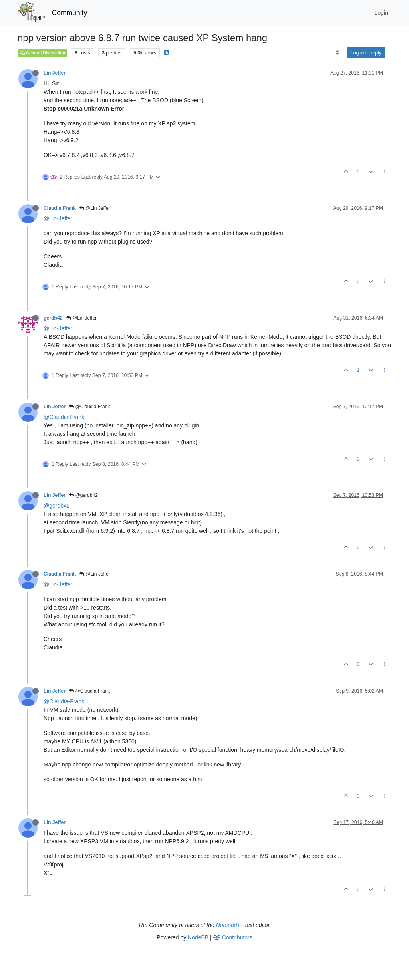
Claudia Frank (60, 208)
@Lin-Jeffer (58, 218)
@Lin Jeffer (94, 208)
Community (69, 13)
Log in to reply (366, 53)
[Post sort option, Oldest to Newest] (337, 52)
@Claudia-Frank (64, 417)
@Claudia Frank (89, 406)
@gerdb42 (83, 495)
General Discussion (42, 52)
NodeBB (198, 937)
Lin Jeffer (55, 73)
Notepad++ (230, 925)
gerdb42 (53, 318)
